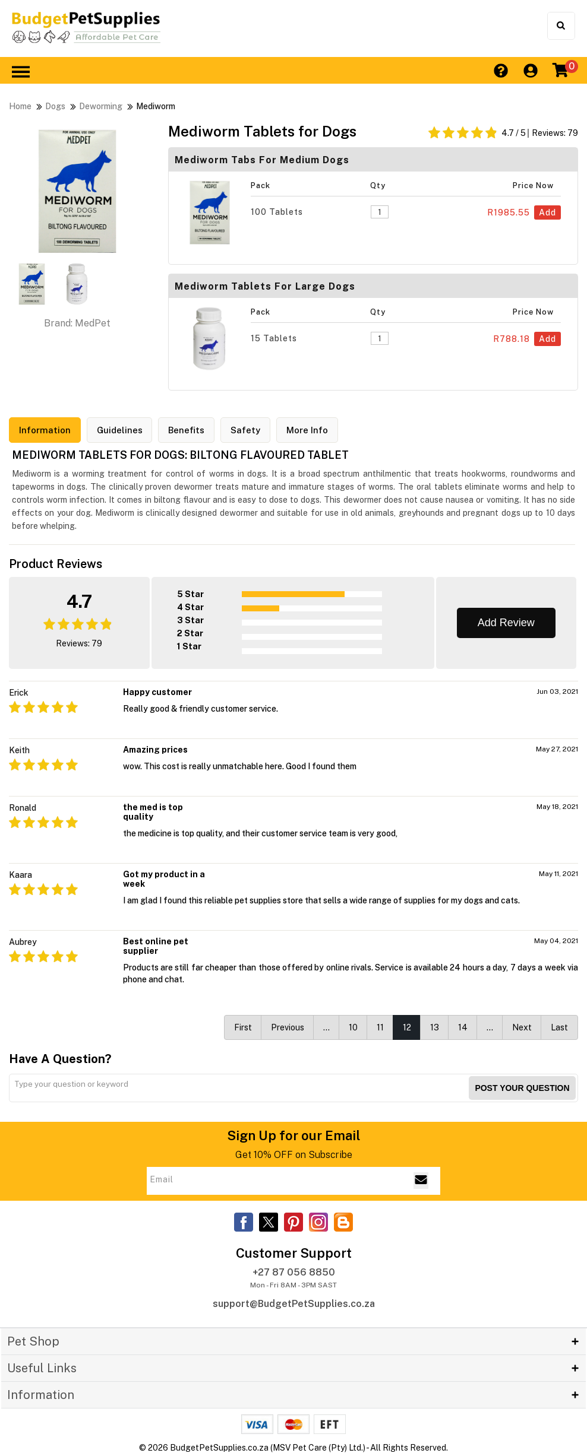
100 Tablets (277, 212)
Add (547, 212)
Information (45, 430)
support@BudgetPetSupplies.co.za (294, 1303)
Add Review (506, 622)
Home (20, 106)
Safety (246, 430)
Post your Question (522, 1087)
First (243, 1027)
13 (434, 1027)
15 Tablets (274, 338)
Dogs (55, 106)
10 (353, 1027)
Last (559, 1027)
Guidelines (120, 430)
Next (522, 1027)
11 (380, 1027)
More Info (308, 430)
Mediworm (155, 106)
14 (463, 1027)
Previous (287, 1027)
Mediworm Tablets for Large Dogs (265, 286)
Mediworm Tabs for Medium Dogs (262, 160)
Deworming (100, 106)
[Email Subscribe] (421, 1180)
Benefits (187, 430)
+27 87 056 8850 (294, 1272)
